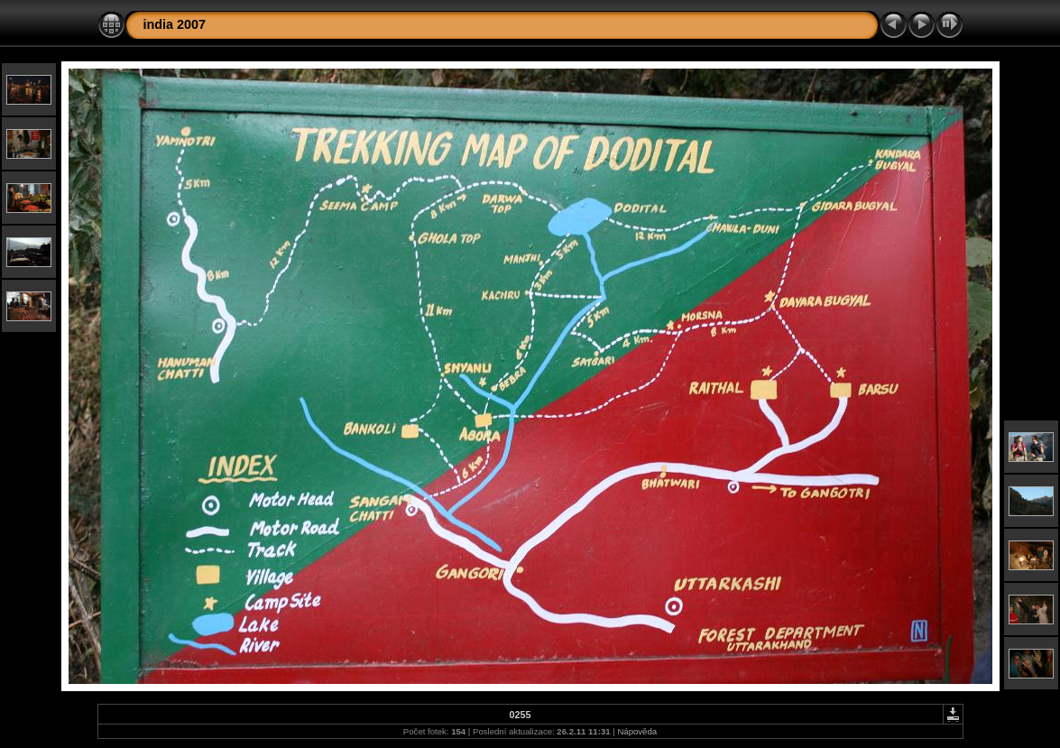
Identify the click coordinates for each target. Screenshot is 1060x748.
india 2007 (175, 24)
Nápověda (637, 731)
